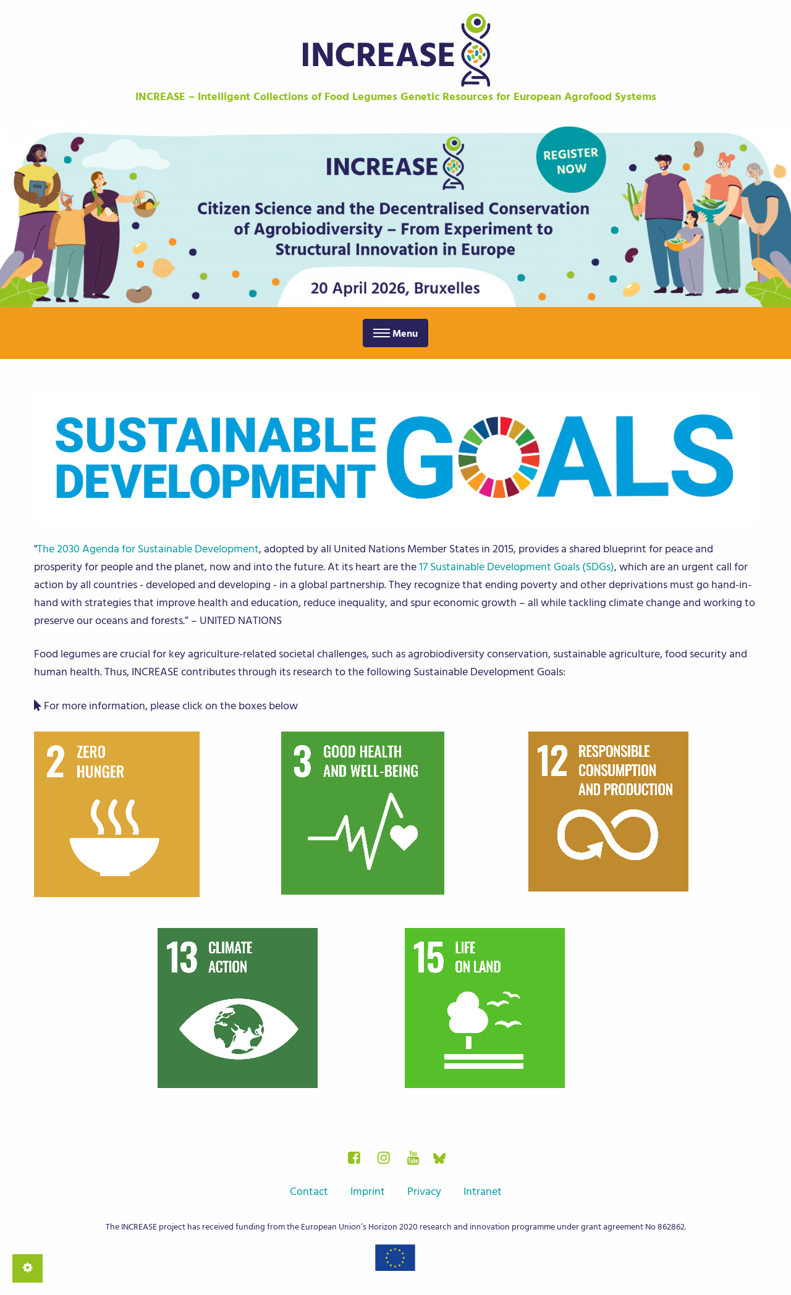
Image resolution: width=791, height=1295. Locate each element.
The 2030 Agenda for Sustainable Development (148, 549)
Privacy (424, 1191)
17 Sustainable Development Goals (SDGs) (516, 567)
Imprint (367, 1191)
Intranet (482, 1191)
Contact (309, 1191)
